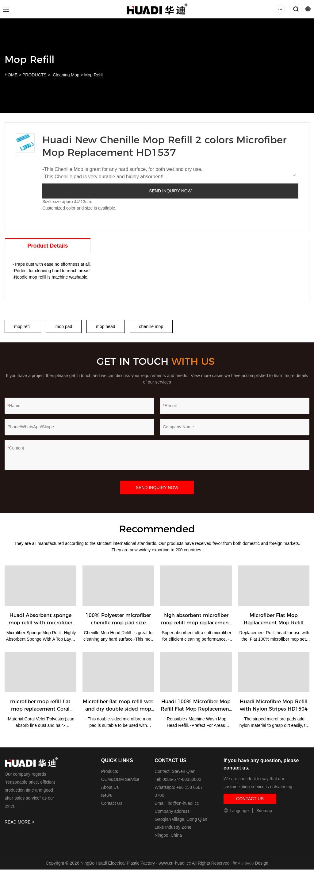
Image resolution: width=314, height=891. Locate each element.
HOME (11, 74)
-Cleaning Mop (65, 74)
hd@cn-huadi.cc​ (183, 803)
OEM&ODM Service (120, 779)
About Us (110, 787)
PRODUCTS (34, 74)
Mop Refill (93, 74)
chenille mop (151, 326)
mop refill (23, 326)
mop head (105, 326)
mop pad (64, 326)
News (106, 795)
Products (109, 771)
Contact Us (111, 803)
